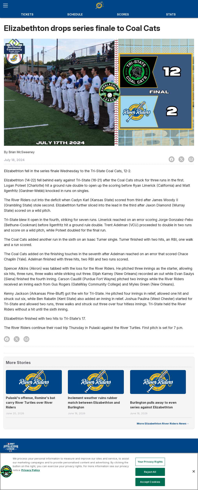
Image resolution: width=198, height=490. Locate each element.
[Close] (193, 471)
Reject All (150, 471)
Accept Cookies (150, 481)
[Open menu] (7, 5)
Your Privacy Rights (150, 461)
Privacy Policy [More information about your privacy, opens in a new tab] (30, 470)
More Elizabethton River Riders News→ (163, 423)
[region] (99, 471)
